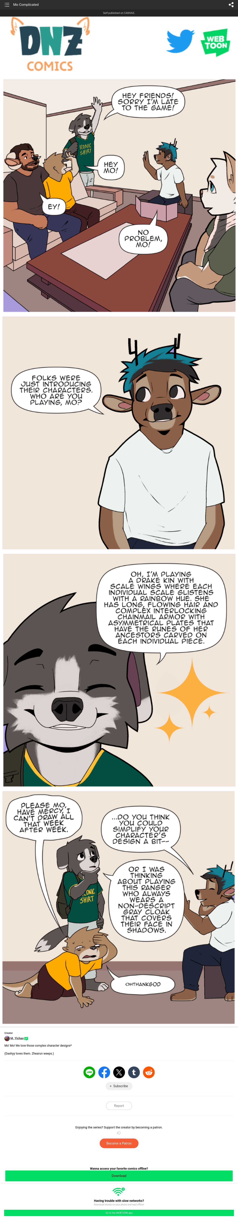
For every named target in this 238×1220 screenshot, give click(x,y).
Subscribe (120, 1086)
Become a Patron (119, 1143)
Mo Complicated (26, 5)
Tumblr (134, 1072)
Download (119, 1176)
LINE (89, 1072)
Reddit (149, 1072)
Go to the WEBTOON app (119, 1212)
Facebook (104, 1072)
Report (119, 1106)
